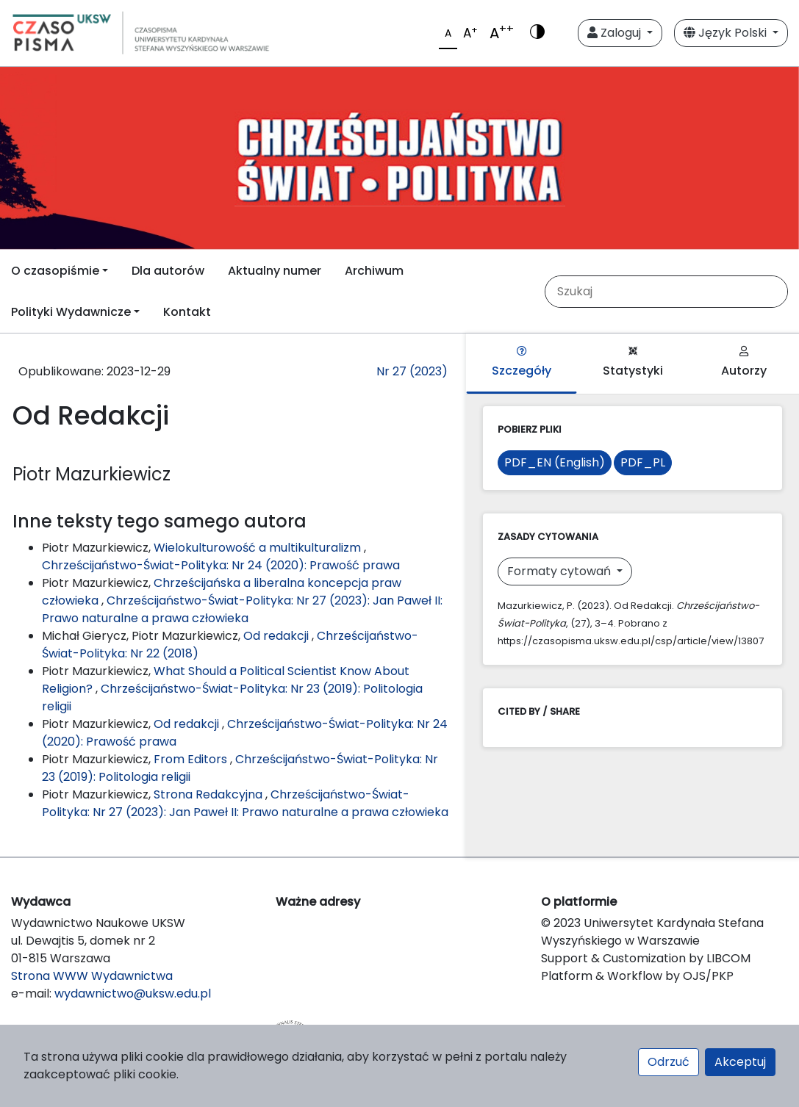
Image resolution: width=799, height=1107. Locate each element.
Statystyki (633, 362)
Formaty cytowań (560, 571)
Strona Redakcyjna (209, 794)
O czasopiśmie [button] (55, 270)
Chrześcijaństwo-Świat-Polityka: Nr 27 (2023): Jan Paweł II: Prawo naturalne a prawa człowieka (242, 609)
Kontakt (187, 311)
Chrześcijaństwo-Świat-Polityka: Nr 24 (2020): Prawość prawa (221, 565)
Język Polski (727, 32)
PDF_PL (642, 462)
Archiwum (374, 270)
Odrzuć (668, 1061)
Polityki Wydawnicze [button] (71, 311)
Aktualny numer (274, 270)
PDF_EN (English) (554, 462)
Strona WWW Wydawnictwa (92, 975)
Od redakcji (277, 635)
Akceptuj (740, 1061)
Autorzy (744, 362)
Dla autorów (168, 270)
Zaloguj (615, 32)
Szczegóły (521, 362)
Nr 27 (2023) (412, 371)
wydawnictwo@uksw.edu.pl (132, 993)
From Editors (192, 759)
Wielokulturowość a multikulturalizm (259, 547)
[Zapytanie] (671, 291)
